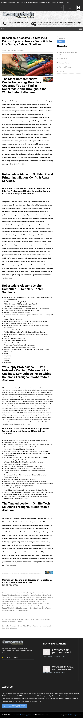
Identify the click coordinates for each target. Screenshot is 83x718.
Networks (32, 601)
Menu (3, 29)
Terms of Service (65, 67)
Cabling (23, 593)
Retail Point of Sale (8, 610)
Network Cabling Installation (38, 599)
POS (43, 608)
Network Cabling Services (11, 601)
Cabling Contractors (34, 593)
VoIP (24, 447)
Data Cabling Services (9, 597)
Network (44, 597)
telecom (19, 415)
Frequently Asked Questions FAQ (68, 53)
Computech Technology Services (23, 715)
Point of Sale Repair (35, 608)
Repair (48, 608)
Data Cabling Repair (44, 595)
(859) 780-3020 (19, 164)
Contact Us (63, 59)
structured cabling (7, 141)
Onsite (38, 601)
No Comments (19, 50)
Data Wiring (22, 597)
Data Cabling (15, 595)
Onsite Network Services (10, 606)
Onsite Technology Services (40, 606)
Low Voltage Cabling (33, 597)
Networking (24, 601)
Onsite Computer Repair (18, 604)
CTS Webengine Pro (74, 715)
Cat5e (46, 403)
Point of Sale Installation (19, 608)
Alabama (12, 107)
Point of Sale (28, 235)
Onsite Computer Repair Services (38, 604)
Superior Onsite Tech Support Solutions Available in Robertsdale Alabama (21, 573)
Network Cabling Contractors (18, 599)
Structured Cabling (22, 610)
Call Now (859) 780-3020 (14, 706)
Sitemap (62, 71)
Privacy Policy (64, 63)
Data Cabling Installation (29, 595)
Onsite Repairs (25, 606)
